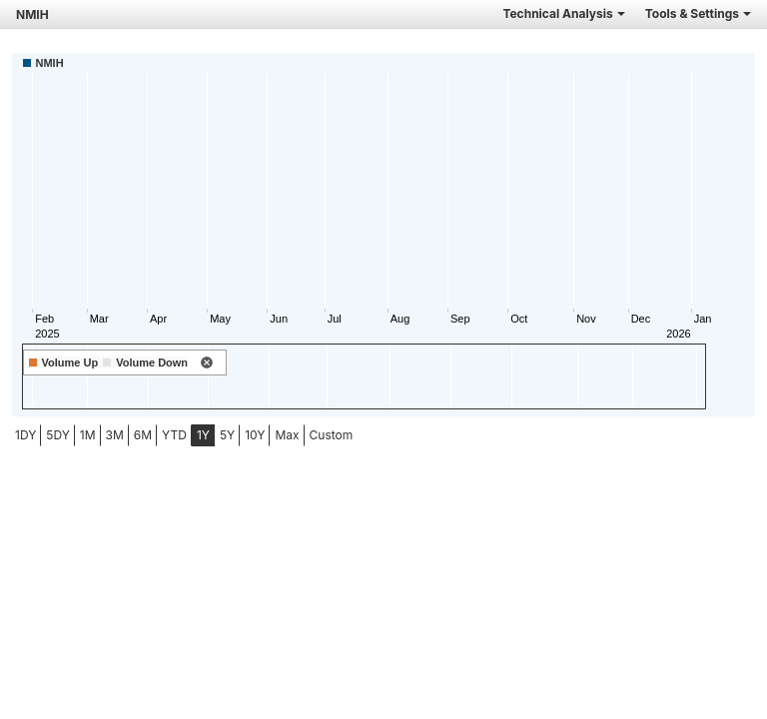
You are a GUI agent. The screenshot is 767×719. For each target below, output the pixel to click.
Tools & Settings (698, 13)
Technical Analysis (563, 13)
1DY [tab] (25, 434)
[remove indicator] (207, 363)
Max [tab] (287, 434)
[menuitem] (25, 435)
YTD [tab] (174, 434)
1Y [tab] (203, 434)
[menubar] (157, 435)
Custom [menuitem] (332, 434)
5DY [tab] (58, 434)
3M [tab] (115, 434)
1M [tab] (88, 434)
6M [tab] (143, 434)
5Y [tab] (227, 434)
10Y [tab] (255, 434)
